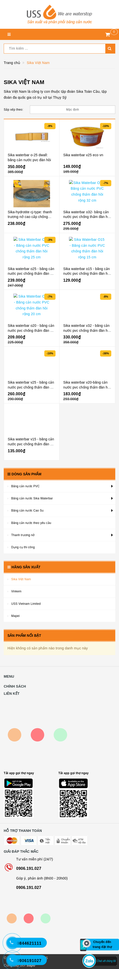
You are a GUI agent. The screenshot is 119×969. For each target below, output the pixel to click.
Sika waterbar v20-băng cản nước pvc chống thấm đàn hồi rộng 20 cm (87, 387)
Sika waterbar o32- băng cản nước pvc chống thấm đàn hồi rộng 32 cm (87, 217)
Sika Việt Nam (21, 579)
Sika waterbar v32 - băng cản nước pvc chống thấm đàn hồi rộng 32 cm (87, 330)
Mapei (15, 616)
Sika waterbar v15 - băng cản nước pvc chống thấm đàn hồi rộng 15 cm (31, 444)
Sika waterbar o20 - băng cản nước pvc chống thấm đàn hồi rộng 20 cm (31, 330)
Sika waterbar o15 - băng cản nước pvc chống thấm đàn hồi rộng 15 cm (87, 273)
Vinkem (16, 591)
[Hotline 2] (15, 945)
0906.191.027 (28, 868)
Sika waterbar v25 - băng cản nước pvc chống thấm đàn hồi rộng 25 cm (31, 387)
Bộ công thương (29, 918)
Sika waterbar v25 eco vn (83, 155)
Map (37, 734)
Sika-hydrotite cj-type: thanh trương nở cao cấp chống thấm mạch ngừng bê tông (30, 217)
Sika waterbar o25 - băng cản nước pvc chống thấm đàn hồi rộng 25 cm (31, 273)
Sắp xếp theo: (13, 109)
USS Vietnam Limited (26, 604)
